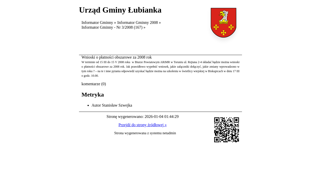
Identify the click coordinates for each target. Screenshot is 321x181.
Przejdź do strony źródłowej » (143, 125)
